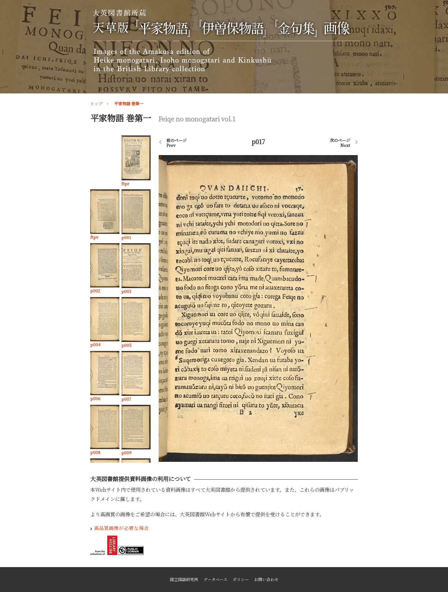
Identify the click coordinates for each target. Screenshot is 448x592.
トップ (96, 104)
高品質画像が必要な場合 (121, 527)
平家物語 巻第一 (128, 104)
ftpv (94, 237)
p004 (95, 345)
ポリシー (241, 579)
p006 (95, 398)
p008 (95, 452)
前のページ (176, 142)
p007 (126, 399)
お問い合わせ (266, 579)
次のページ (340, 142)
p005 (126, 345)
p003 (126, 291)
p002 (95, 291)
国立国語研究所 (184, 579)
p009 (126, 453)
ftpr (125, 184)
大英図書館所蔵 (225, 41)
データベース (215, 579)
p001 (126, 237)
